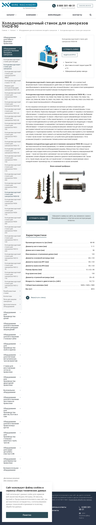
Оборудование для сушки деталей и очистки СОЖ (10, 451)
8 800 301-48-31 (66, 5)
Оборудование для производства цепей (10, 315)
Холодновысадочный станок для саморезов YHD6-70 (12, 143)
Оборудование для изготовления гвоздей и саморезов (11, 52)
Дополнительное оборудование (10, 305)
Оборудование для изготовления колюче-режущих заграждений (11, 327)
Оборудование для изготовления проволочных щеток (11, 425)
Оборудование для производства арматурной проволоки (10, 381)
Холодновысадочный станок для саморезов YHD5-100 (12, 126)
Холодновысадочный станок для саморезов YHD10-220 (12, 248)
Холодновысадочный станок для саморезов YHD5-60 (12, 111)
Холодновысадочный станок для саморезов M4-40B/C (12, 74)
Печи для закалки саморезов (10, 300)
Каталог (11, 15)
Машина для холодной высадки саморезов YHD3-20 (12, 88)
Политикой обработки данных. (80, 500)
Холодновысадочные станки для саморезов (12, 66)
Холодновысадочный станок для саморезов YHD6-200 (12, 177)
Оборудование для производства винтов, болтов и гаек (11, 412)
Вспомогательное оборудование (11, 469)
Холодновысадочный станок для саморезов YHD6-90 (12, 151)
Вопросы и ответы (58, 507)
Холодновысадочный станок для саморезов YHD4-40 (12, 104)
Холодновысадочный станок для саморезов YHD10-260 (12, 257)
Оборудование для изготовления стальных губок (11, 337)
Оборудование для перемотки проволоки (10, 461)
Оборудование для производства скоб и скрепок (10, 347)
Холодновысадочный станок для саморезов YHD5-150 (12, 135)
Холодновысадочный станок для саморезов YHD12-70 (12, 266)
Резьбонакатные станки (10, 292)
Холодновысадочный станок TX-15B (12, 81)
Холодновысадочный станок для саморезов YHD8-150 (12, 211)
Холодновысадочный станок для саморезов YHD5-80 (12, 118)
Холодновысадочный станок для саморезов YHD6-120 (12, 96)
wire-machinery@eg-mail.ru (84, 515)
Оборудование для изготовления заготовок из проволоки (11, 400)
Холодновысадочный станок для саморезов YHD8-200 (12, 220)
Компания (31, 15)
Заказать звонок (85, 5)
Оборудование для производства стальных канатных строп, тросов (10, 438)
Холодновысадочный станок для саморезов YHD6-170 (12, 168)
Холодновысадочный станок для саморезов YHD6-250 (12, 186)
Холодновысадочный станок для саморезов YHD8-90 (12, 194)
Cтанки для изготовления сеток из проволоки (9, 369)
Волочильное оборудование (10, 391)
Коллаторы (8, 296)
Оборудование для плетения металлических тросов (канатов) (10, 358)
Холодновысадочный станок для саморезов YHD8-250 (12, 230)
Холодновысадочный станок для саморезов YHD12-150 (12, 275)
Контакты (77, 15)
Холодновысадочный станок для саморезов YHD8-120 (12, 202)
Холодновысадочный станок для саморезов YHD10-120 (12, 239)
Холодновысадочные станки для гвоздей (12, 60)
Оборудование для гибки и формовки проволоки (10, 40)
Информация (55, 15)
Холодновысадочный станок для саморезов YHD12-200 (12, 284)
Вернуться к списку (36, 297)
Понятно (27, 515)
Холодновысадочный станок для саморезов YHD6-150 (12, 159)
